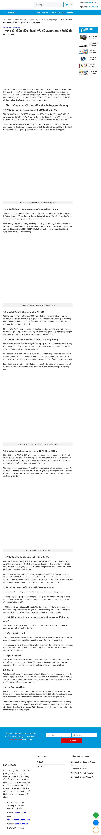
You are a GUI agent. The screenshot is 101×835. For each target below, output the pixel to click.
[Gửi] (62, 4)
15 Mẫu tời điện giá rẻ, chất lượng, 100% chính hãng (93, 72)
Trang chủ (7, 20)
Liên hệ (70, 12)
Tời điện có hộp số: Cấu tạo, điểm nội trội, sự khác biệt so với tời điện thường (93, 58)
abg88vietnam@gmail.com (18, 820)
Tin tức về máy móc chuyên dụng (25, 20)
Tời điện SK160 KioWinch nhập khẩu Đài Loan (93, 66)
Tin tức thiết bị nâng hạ (49, 20)
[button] (67, 4)
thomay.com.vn (21, 824)
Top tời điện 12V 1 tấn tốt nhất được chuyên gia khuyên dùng (93, 44)
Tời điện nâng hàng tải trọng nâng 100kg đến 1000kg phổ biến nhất (93, 51)
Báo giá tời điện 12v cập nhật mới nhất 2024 (93, 37)
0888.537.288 (20, 813)
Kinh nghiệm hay (58, 12)
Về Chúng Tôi (42, 12)
